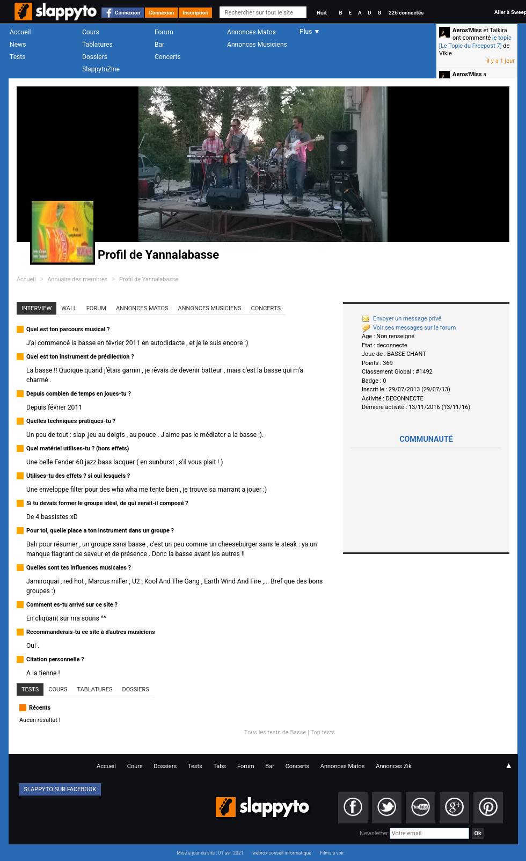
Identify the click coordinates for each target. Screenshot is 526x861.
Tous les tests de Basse (275, 732)
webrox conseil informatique (281, 853)
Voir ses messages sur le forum (409, 327)
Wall (69, 308)
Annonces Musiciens (257, 44)
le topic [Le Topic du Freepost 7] (475, 41)
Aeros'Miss (467, 30)
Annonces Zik (394, 766)
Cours (90, 32)
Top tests (322, 732)
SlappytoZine (101, 69)
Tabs (219, 766)
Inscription (195, 13)
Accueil (20, 32)
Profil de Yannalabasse (148, 279)
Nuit (321, 13)
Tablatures (97, 44)
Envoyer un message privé (401, 318)
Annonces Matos (251, 32)
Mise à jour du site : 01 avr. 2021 (210, 853)
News (18, 44)
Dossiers (94, 57)
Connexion (127, 13)
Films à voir (332, 853)
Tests (17, 57)
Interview (36, 308)
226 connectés (406, 13)
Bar (159, 44)
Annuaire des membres (77, 279)
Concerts (168, 57)
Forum (164, 32)
